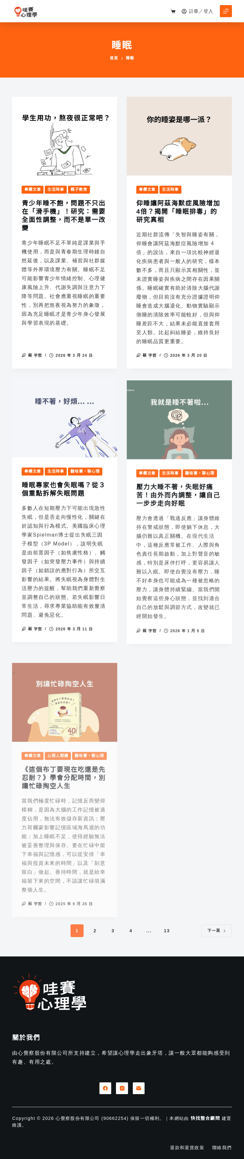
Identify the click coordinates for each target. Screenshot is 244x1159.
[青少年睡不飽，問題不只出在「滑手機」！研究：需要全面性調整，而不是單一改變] (64, 136)
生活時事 (55, 190)
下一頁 (216, 930)
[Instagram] (122, 1088)
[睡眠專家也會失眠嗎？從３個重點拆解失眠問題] (64, 430)
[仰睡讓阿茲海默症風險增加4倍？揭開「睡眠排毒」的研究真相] (179, 137)
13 (167, 930)
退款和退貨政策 (187, 1147)
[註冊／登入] (198, 11)
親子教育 (79, 190)
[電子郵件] (139, 1088)
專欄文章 (32, 190)
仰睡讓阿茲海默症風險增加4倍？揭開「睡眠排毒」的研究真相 (178, 212)
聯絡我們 (222, 1147)
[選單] (226, 11)
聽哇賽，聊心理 (85, 484)
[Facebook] (105, 1088)
